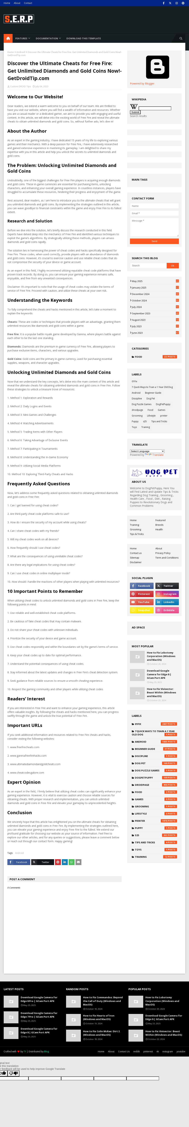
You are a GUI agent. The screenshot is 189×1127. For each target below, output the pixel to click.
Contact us (136, 553)
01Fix (134, 381)
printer (163, 415)
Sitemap (134, 557)
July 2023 (155, 326)
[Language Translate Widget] (147, 451)
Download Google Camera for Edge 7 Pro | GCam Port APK (39, 1014)
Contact (28, 3)
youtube (181, 1051)
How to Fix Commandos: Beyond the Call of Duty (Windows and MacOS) (103, 1001)
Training (145, 427)
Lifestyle (151, 415)
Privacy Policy (163, 553)
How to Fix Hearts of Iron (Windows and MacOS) (98, 1017)
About (17, 3)
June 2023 (155, 332)
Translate (154, 455)
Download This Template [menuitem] (83, 38)
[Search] (148, 265)
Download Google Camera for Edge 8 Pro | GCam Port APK (39, 999)
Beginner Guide (153, 392)
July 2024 (155, 307)
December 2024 (155, 294)
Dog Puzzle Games (141, 404)
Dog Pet (151, 398)
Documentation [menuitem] (47, 38)
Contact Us (124, 1051)
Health (159, 529)
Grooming (137, 415)
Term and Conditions (167, 557)
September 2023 (155, 313)
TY (25, 1051)
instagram (167, 1051)
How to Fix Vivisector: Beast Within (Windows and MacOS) (161, 692)
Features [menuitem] (21, 38)
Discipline (137, 398)
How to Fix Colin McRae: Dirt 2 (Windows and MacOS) (101, 1033)
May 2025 (155, 281)
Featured (160, 520)
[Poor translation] (13, 1073)
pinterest (148, 1051)
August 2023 (155, 319)
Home (7, 3)
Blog (46, 1051)
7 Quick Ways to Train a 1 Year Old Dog (152, 387)
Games (161, 410)
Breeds (159, 524)
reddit (136, 1051)
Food (156, 356)
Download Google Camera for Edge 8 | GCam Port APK (159, 674)
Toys (134, 427)
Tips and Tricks (159, 421)
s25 (145, 421)
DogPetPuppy (163, 404)
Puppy (135, 421)
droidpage (137, 410)
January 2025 (155, 287)
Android (20, 52)
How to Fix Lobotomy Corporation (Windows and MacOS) (161, 656)
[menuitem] (8, 38)
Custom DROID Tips (20, 86)
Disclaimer (136, 562)
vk (158, 1051)
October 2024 (155, 300)
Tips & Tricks (137, 534)
